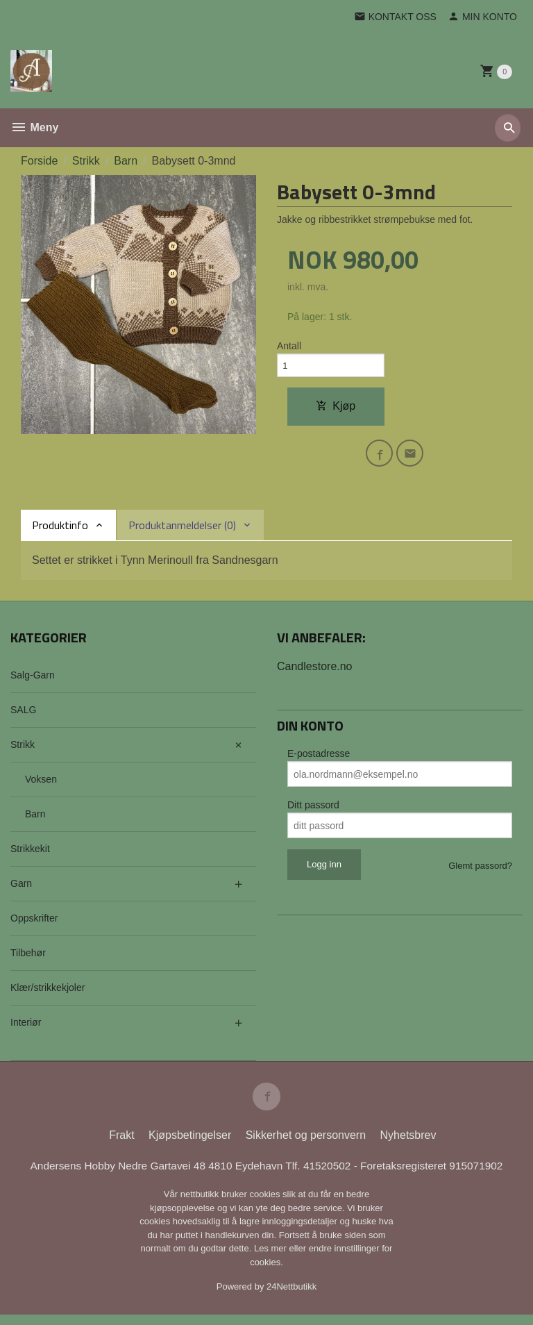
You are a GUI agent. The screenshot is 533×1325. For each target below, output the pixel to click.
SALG (23, 716)
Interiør (25, 1029)
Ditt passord (313, 811)
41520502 (331, 1175)
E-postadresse (318, 760)
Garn (21, 890)
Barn (35, 820)
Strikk (22, 751)
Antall (289, 346)
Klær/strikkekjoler (47, 994)
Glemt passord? (480, 872)
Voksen (41, 786)
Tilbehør (28, 959)
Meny (34, 127)
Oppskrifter (34, 925)
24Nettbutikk (291, 1297)
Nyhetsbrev (408, 1145)
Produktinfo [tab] (60, 532)
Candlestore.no (315, 673)
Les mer (271, 1258)
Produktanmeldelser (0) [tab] (182, 532)
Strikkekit (30, 855)
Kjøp (335, 409)
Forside (39, 161)
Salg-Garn (32, 682)
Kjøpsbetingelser (190, 1145)
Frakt (121, 1145)
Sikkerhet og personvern (306, 1145)
